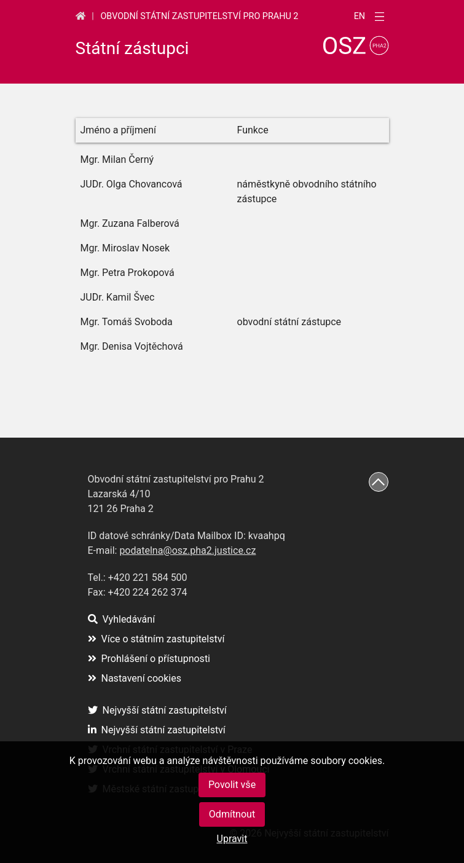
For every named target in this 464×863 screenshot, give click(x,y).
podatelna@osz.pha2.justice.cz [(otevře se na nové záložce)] (187, 550)
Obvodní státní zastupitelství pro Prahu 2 (199, 16)
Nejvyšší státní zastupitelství (157, 710)
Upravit (232, 839)
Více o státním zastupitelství (156, 639)
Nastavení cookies (134, 678)
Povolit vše (232, 784)
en (359, 17)
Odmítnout (232, 814)
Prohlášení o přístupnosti (149, 658)
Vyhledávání (121, 619)
